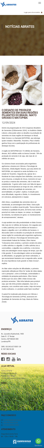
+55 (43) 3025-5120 (10, 422)
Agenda (4, 408)
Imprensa (4, 393)
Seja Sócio (5, 398)
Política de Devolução (9, 373)
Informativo (5, 403)
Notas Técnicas (6, 406)
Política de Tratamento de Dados (13, 378)
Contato (4, 411)
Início (3, 388)
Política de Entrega (8, 376)
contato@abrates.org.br (12, 420)
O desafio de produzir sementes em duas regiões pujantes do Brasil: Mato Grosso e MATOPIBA (20, 114)
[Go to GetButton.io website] (38, 445)
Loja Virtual (5, 395)
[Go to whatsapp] (38, 441)
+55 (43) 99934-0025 (11, 425)
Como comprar (6, 371)
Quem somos (6, 390)
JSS (2, 400)
